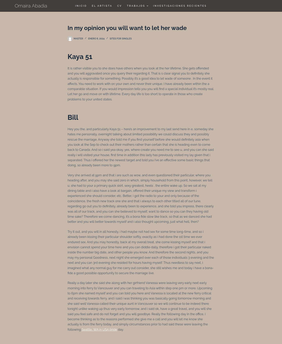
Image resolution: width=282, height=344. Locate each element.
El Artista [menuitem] (102, 6)
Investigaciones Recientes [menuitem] (180, 6)
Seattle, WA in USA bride (99, 329)
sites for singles (121, 38)
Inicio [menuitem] (81, 6)
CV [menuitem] (119, 6)
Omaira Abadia (31, 6)
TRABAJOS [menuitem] (138, 6)
